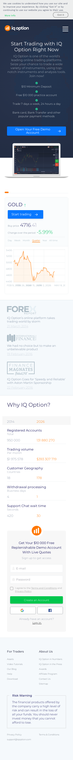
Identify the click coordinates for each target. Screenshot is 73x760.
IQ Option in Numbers (50, 659)
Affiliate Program (48, 673)
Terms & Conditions (49, 734)
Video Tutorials (15, 664)
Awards (43, 669)
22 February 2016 (20, 387)
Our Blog (12, 669)
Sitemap (43, 683)
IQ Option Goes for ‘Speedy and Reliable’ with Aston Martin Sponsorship (36, 381)
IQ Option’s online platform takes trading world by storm (31, 319)
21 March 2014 (17, 326)
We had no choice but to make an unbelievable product (31, 347)
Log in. (37, 623)
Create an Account (36, 600)
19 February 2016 (20, 354)
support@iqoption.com (19, 739)
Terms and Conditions (44, 588)
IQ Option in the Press (50, 664)
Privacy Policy (23, 591)
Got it (60, 14)
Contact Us (44, 679)
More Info (10, 15)
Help (9, 673)
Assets (10, 659)
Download (12, 679)
